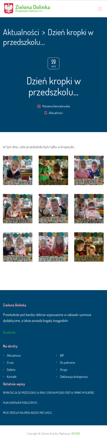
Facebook (9, 332)
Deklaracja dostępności (74, 377)
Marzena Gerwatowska (56, 106)
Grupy (63, 370)
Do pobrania (67, 362)
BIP (62, 355)
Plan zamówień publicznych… (20, 402)
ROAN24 (75, 433)
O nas (10, 362)
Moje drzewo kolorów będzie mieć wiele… (28, 412)
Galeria (11, 370)
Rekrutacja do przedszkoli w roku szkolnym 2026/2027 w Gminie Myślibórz (48, 392)
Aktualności (56, 113)
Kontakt (11, 377)
